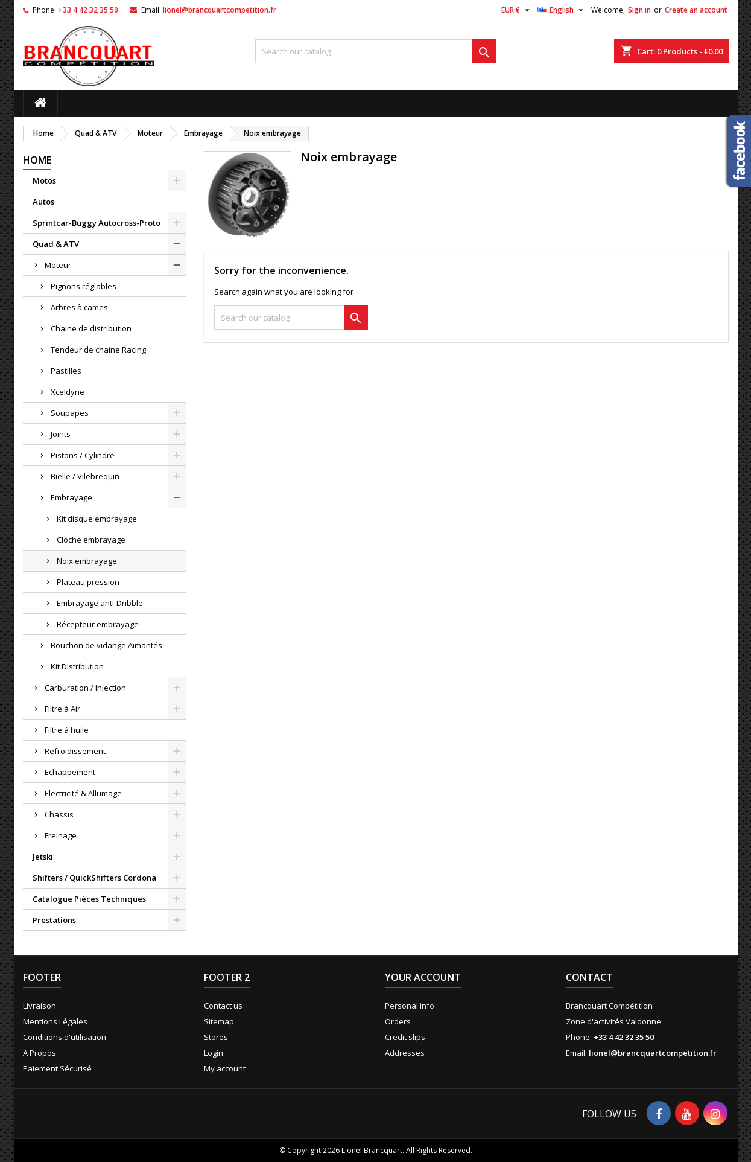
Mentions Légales (55, 1021)
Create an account (696, 10)
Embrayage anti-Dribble (100, 603)
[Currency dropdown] (517, 10)
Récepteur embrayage (98, 624)
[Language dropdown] (561, 10)
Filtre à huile (67, 729)
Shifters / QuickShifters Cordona (94, 877)
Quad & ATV (56, 243)
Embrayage (71, 497)
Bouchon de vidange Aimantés (106, 645)
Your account (423, 977)
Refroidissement (75, 750)
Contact (589, 977)
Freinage (61, 835)
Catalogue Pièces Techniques (89, 898)
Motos (44, 180)
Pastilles (66, 370)
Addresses (405, 1052)
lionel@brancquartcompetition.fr (219, 10)
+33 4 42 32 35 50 (88, 10)
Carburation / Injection (85, 687)
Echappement (70, 772)
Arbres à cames (79, 307)
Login (213, 1052)
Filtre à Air (62, 708)
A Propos (39, 1052)
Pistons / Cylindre (83, 455)
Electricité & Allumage (83, 793)
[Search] (375, 51)
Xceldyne (67, 391)
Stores (216, 1037)
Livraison (39, 1005)
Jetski (43, 856)
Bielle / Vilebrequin (85, 476)
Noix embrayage (87, 560)
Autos (43, 201)
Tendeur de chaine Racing (98, 349)
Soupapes (70, 412)
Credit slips (405, 1037)
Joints (61, 434)
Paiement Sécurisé (57, 1068)
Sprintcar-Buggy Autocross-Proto (96, 222)
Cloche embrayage (91, 539)
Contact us (223, 1005)
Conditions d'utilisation (64, 1037)
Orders (398, 1021)
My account (225, 1068)
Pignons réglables (83, 286)
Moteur (58, 265)
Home (37, 160)
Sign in (639, 10)
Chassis (59, 814)
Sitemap (219, 1021)
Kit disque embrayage (97, 518)
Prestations (54, 920)
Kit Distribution (77, 666)
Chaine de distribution (91, 328)
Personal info (409, 1005)
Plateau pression (88, 581)
